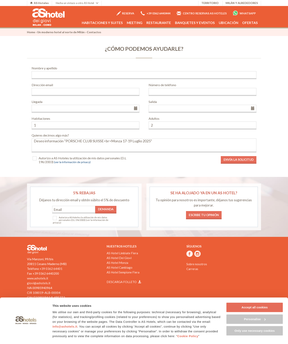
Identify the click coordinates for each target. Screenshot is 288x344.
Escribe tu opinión (204, 215)
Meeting (134, 23)
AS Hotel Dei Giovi (119, 258)
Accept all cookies (255, 296)
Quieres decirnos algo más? (50, 135)
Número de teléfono (162, 85)
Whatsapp (244, 13)
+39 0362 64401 (51, 268)
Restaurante (158, 23)
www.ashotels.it (37, 278)
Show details (61, 336)
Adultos (154, 118)
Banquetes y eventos (195, 23)
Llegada (37, 102)
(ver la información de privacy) (72, 162)
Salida (153, 102)
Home (31, 32)
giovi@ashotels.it (38, 283)
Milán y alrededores (242, 3)
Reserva (125, 13)
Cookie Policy (187, 325)
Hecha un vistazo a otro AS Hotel (77, 3)
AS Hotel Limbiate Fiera (122, 253)
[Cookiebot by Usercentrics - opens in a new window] (25, 336)
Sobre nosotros (196, 264)
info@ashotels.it (64, 315)
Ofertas (250, 23)
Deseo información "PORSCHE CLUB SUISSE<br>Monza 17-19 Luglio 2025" (144, 146)
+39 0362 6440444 (155, 13)
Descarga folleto (124, 282)
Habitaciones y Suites (102, 23)
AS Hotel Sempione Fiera (123, 272)
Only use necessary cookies (255, 320)
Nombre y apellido (44, 68)
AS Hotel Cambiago (119, 267)
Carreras (192, 269)
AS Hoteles (39, 3)
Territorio (210, 3)
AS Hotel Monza (117, 262)
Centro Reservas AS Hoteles (202, 13)
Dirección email (42, 85)
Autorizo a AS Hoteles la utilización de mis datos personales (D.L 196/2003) (82, 160)
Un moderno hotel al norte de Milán (61, 32)
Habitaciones (41, 118)
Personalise (255, 308)
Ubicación (228, 23)
